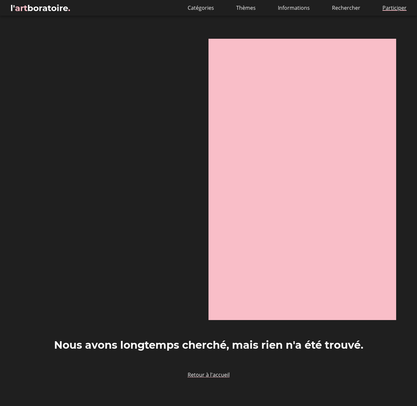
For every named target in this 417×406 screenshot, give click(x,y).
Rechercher (347, 7)
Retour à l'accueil (209, 374)
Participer (394, 7)
